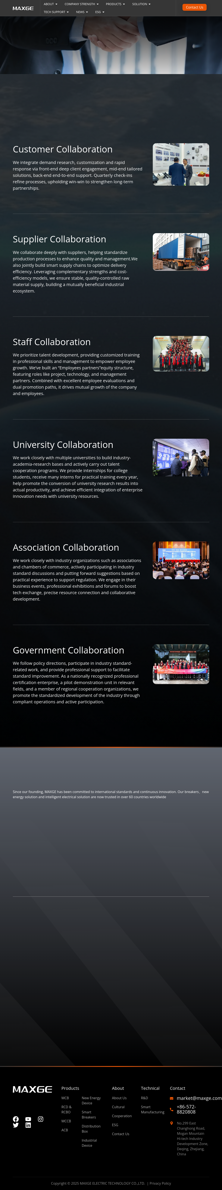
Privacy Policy (160, 1183)
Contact (177, 1088)
